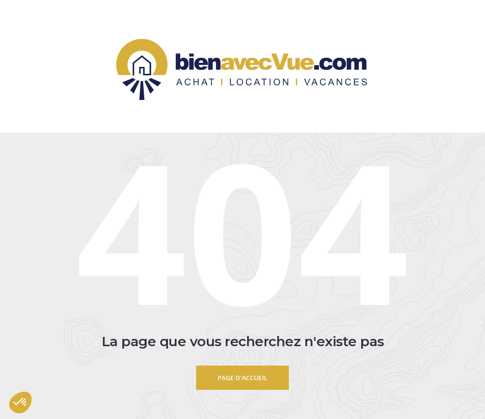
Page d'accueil (242, 377)
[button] (20, 402)
